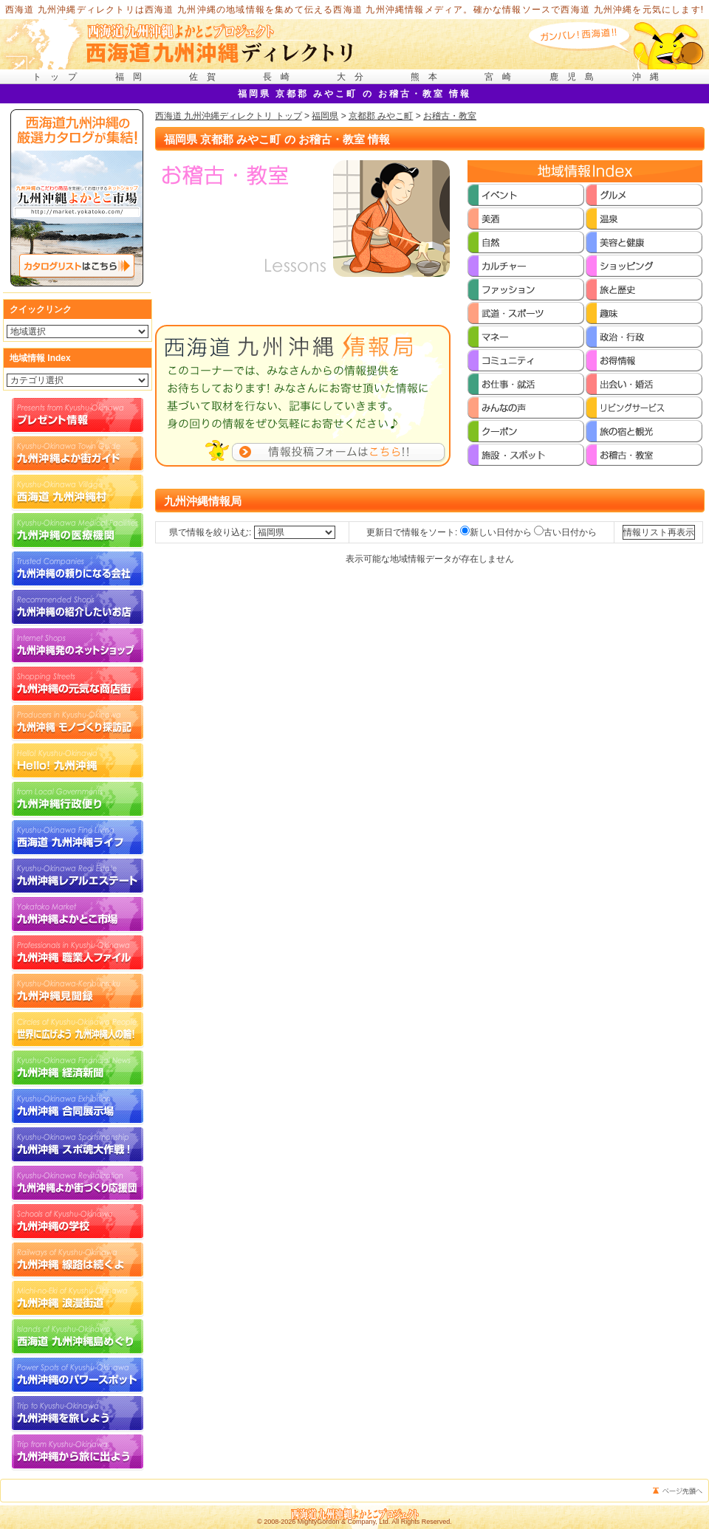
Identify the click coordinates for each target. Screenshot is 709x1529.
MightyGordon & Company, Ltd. (344, 1521)
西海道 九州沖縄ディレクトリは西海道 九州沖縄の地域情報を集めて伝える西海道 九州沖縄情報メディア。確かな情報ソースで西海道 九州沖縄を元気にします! (355, 9)
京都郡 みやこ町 (381, 116)
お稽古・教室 (449, 116)
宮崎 (502, 77)
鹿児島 (576, 77)
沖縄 (650, 77)
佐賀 (207, 77)
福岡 (133, 77)
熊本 (428, 77)
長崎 (280, 77)
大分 (354, 77)
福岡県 (325, 116)
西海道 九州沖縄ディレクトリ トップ (228, 116)
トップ (59, 77)
